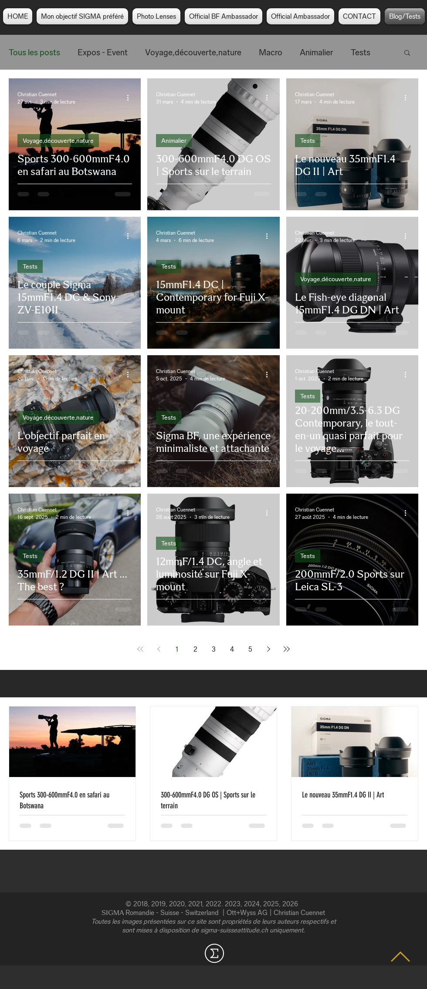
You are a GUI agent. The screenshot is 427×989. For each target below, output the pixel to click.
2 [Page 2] (195, 649)
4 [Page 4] (232, 649)
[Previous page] (158, 649)
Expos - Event (103, 52)
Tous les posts (34, 52)
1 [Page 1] (177, 649)
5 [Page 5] (250, 649)
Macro (270, 52)
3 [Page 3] (214, 649)
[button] (407, 53)
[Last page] (287, 649)
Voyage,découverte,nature (193, 52)
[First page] (140, 649)
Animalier (316, 52)
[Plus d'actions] (130, 97)
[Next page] (268, 649)
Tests (360, 52)
